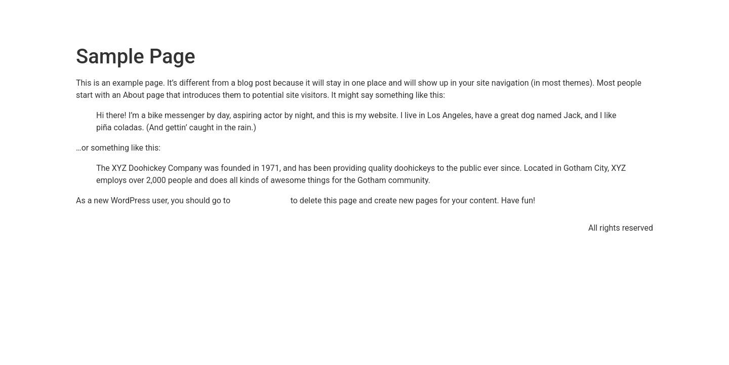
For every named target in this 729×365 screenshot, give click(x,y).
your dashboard (260, 200)
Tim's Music (129, 20)
